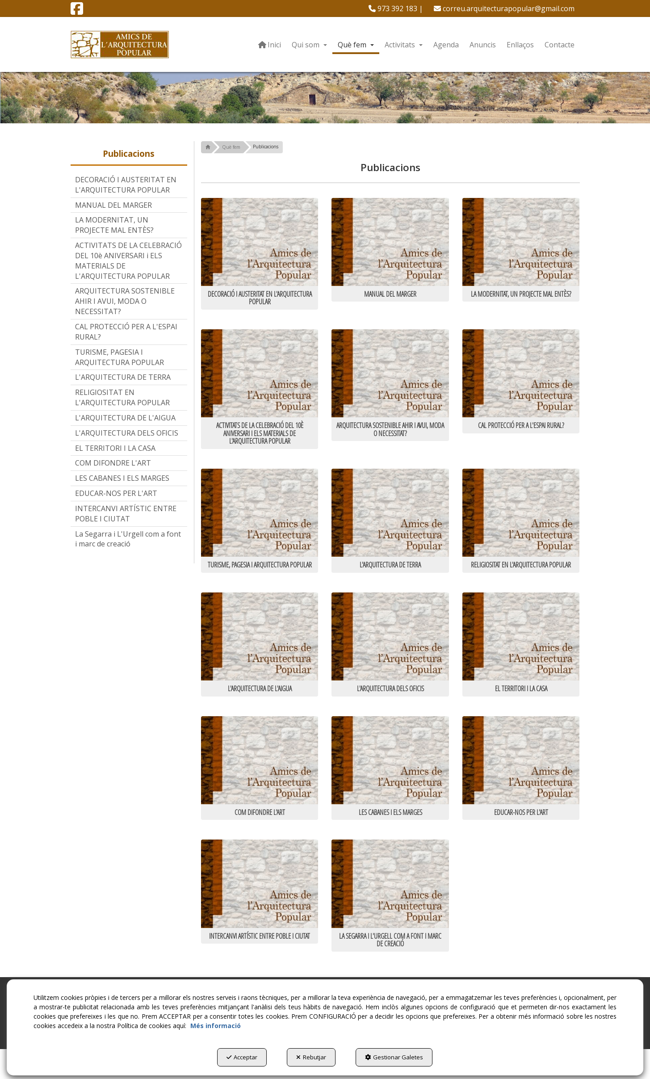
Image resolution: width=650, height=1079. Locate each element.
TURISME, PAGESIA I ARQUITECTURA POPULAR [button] (119, 357)
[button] (77, 11)
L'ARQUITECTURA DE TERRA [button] (123, 377)
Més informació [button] (215, 1025)
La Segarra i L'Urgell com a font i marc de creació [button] (128, 539)
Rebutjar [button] (311, 1057)
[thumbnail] (259, 254)
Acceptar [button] (241, 1057)
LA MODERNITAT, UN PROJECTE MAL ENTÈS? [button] (114, 225)
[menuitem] (395, 8)
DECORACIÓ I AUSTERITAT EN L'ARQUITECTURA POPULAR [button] (125, 185)
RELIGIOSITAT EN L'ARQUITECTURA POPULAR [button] (122, 397)
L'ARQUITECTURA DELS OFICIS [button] (126, 433)
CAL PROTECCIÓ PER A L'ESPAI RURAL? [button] (126, 332)
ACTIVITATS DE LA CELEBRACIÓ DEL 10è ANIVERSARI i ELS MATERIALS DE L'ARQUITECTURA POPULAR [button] (128, 260)
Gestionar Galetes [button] (394, 1057)
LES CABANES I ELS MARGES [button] (122, 478)
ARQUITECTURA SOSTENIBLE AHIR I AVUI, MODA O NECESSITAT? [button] (125, 301)
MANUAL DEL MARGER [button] (113, 205)
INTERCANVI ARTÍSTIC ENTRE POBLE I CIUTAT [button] (125, 514)
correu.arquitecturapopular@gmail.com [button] (504, 8)
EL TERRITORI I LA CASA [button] (115, 448)
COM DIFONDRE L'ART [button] (113, 463)
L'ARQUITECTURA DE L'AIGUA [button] (125, 418)
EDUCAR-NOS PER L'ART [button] (116, 493)
